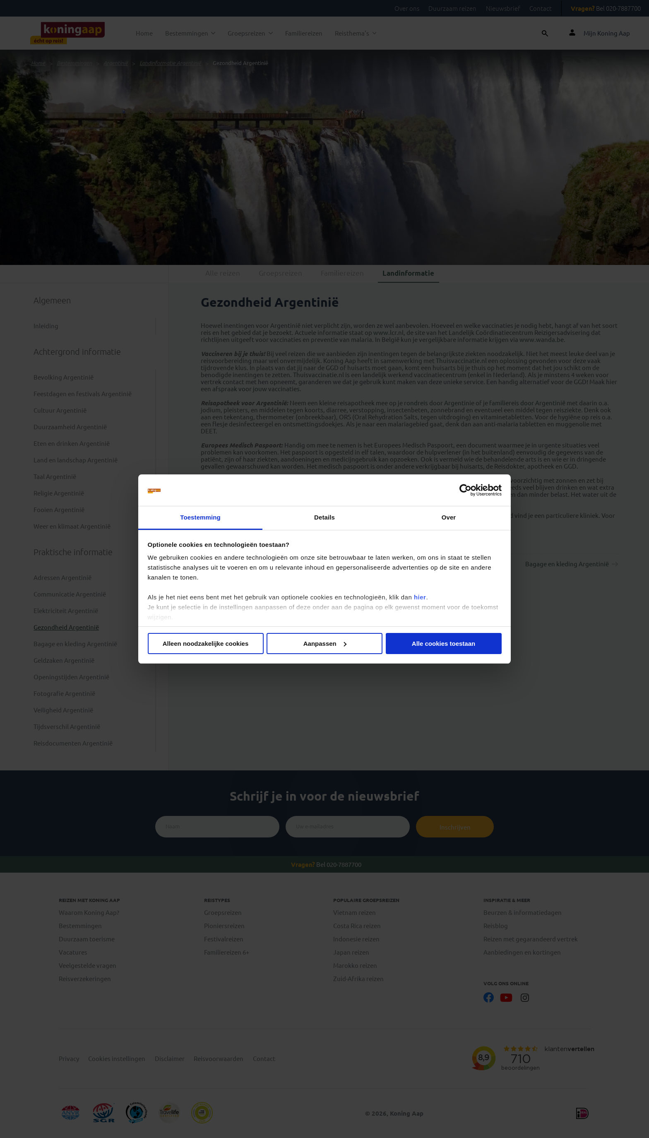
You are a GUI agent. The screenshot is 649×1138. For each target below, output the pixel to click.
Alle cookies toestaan (443, 643)
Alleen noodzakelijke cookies (206, 643)
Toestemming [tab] (200, 517)
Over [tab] (449, 517)
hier (420, 597)
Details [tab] (324, 517)
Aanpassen (324, 643)
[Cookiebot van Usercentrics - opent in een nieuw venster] (465, 490)
